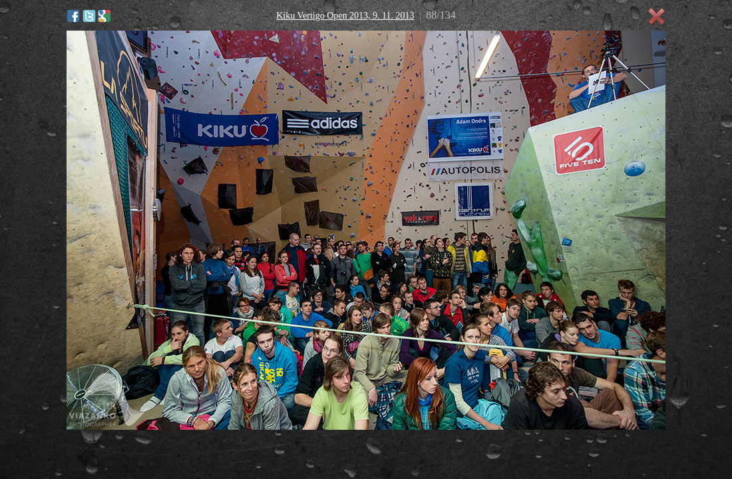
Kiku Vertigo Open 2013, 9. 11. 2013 (345, 16)
